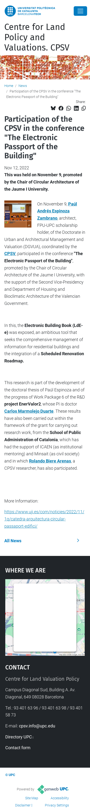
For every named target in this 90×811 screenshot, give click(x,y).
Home (8, 86)
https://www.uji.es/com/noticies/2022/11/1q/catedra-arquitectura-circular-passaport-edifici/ (44, 518)
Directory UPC (18, 736)
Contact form (17, 747)
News (22, 86)
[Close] (80, 11)
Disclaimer (22, 805)
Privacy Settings (57, 805)
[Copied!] (84, 108)
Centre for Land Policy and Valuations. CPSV (36, 37)
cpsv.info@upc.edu (37, 725)
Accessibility (60, 798)
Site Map (31, 798)
